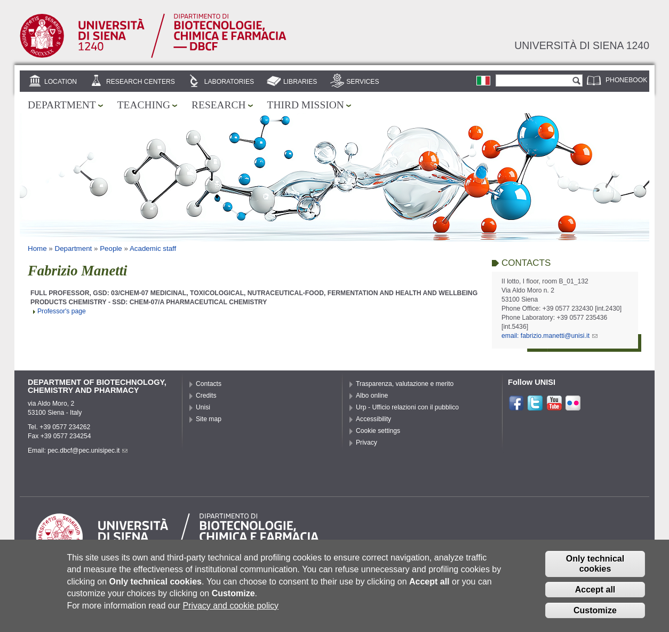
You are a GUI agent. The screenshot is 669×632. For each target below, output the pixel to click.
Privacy (366, 442)
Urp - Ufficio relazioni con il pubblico (407, 407)
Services (362, 81)
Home (37, 248)
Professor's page (61, 311)
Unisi (203, 407)
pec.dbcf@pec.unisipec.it (87, 450)
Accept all (595, 597)
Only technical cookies (595, 571)
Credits (206, 395)
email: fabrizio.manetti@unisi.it (549, 335)
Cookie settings (378, 430)
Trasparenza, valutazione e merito (404, 384)
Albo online (372, 395)
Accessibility (373, 419)
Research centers (140, 81)
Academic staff (153, 248)
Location (60, 81)
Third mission (305, 104)
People (111, 248)
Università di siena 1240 (581, 45)
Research (219, 104)
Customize (595, 618)
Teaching (143, 104)
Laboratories (229, 81)
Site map (208, 419)
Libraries (300, 81)
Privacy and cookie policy (230, 613)
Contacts (208, 384)
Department (62, 104)
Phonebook (626, 80)
